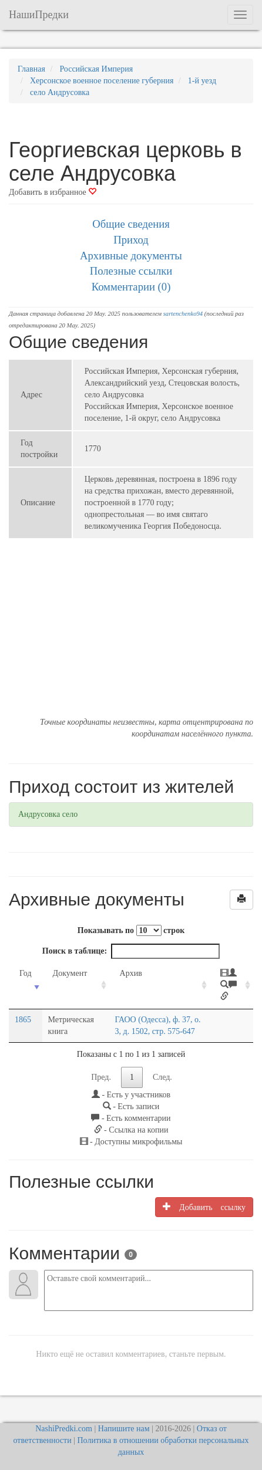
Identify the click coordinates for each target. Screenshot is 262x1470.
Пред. (101, 1077)
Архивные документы (131, 255)
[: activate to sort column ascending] (231, 985)
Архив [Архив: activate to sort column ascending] (131, 973)
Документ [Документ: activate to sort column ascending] (70, 973)
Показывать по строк (131, 930)
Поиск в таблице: (131, 951)
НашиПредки (39, 15)
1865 (23, 1019)
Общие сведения (131, 224)
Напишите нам (124, 1428)
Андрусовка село (48, 814)
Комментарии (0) (131, 287)
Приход (131, 240)
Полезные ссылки (131, 271)
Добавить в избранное (52, 192)
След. (162, 1077)
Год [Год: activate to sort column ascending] (25, 973)
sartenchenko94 (183, 313)
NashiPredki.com (63, 1428)
